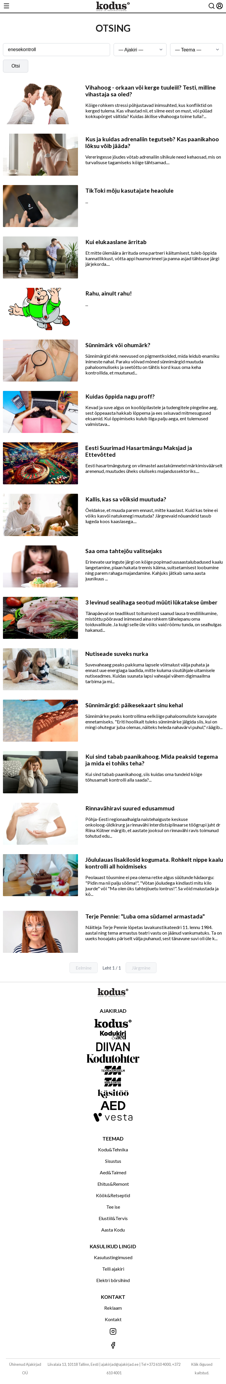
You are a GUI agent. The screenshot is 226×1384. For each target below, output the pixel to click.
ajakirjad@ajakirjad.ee (120, 1364)
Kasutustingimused (113, 1257)
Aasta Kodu (113, 1229)
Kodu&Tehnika (113, 1149)
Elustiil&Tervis (113, 1218)
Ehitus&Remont (113, 1184)
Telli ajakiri (113, 1269)
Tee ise (113, 1207)
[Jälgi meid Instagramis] (113, 1332)
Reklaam (113, 1308)
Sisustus (113, 1161)
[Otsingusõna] (56, 49)
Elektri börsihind (113, 1280)
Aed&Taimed (113, 1172)
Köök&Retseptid (113, 1195)
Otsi (15, 65)
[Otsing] (211, 6)
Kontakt (113, 1319)
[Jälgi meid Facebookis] (113, 1346)
